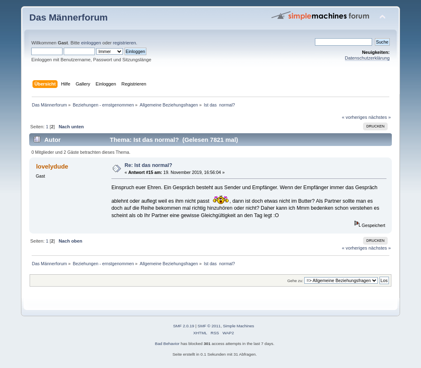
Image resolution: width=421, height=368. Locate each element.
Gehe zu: (295, 280)
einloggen (91, 42)
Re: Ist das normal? (148, 165)
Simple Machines (238, 326)
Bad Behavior (167, 343)
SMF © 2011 (209, 326)
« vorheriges (354, 117)
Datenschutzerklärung (367, 58)
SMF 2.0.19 (183, 326)
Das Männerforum (68, 17)
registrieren (124, 42)
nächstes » (379, 117)
